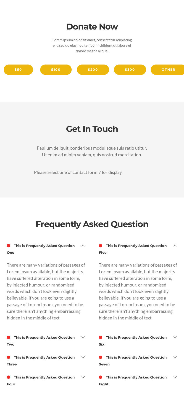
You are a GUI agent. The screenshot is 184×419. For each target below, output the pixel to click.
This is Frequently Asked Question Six (133, 340)
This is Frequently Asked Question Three (41, 360)
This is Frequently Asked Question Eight (133, 380)
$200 (93, 70)
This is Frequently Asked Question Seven (133, 360)
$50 (18, 70)
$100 (56, 70)
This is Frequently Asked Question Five (133, 248)
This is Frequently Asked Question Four (41, 380)
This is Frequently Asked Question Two (41, 340)
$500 (130, 70)
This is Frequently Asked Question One (41, 248)
